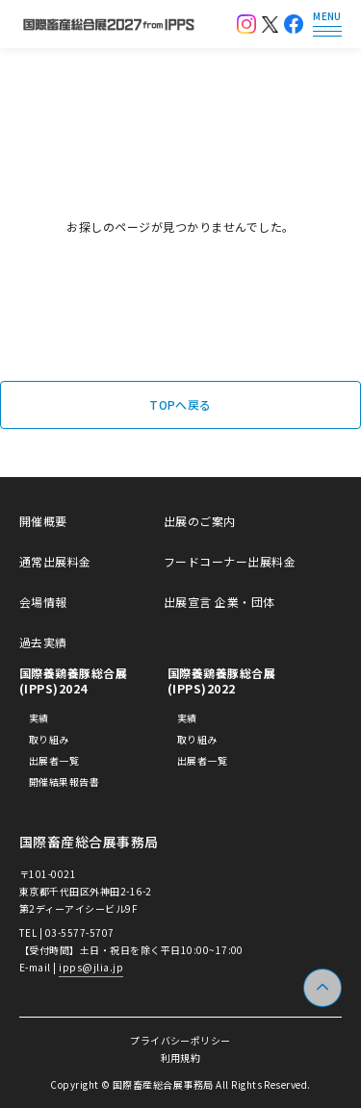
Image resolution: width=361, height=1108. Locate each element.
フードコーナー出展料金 (230, 561)
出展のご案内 (200, 521)
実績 (39, 718)
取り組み (49, 739)
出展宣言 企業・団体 (219, 602)
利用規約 (181, 1057)
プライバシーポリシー (180, 1040)
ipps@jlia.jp (91, 967)
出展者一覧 (54, 761)
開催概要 (43, 521)
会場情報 (43, 602)
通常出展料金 (55, 561)
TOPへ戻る (180, 404)
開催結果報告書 (64, 782)
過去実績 (43, 642)
